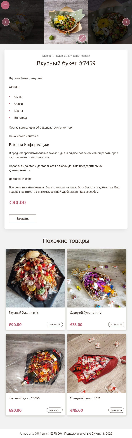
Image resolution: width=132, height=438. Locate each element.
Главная (47, 56)
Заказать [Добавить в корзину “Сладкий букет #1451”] (116, 410)
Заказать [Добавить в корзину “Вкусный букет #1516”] (55, 324)
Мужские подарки (79, 56)
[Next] (126, 22)
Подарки (60, 56)
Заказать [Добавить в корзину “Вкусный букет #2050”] (55, 410)
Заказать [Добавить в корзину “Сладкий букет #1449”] (116, 324)
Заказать (22, 218)
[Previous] (6, 22)
